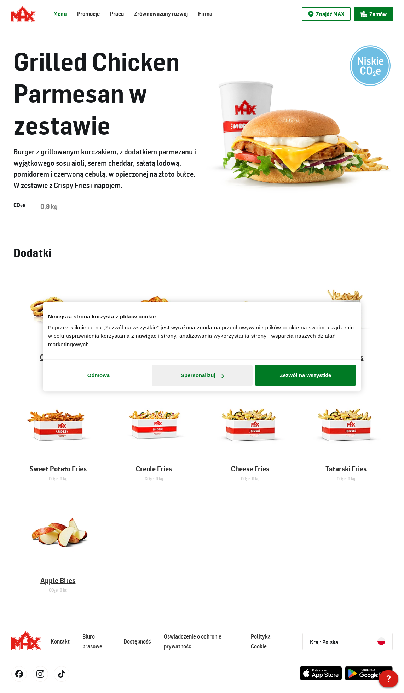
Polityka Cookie (261, 641)
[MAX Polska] (388, 678)
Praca (117, 13)
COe (19, 205)
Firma (205, 13)
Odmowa (98, 375)
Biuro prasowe (92, 641)
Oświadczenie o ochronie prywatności (192, 641)
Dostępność (137, 641)
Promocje (88, 13)
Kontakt (60, 641)
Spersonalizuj (202, 375)
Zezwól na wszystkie (305, 375)
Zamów (373, 14)
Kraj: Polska (347, 641)
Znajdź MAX (326, 14)
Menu (60, 13)
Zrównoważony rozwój (161, 13)
